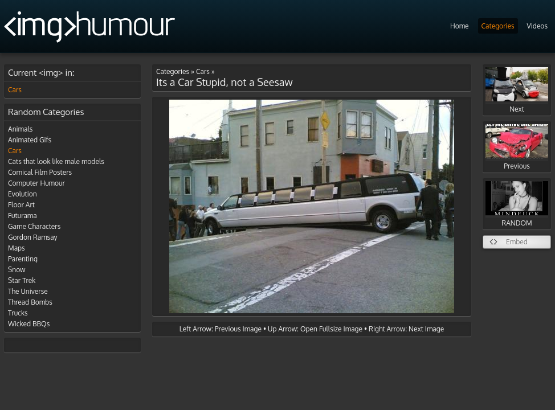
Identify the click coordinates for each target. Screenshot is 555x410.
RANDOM (516, 204)
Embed (517, 241)
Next (516, 90)
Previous (516, 147)
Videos (537, 26)
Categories (498, 26)
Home (459, 26)
